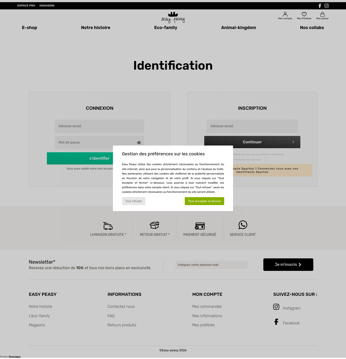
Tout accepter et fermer (204, 201)
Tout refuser (133, 201)
